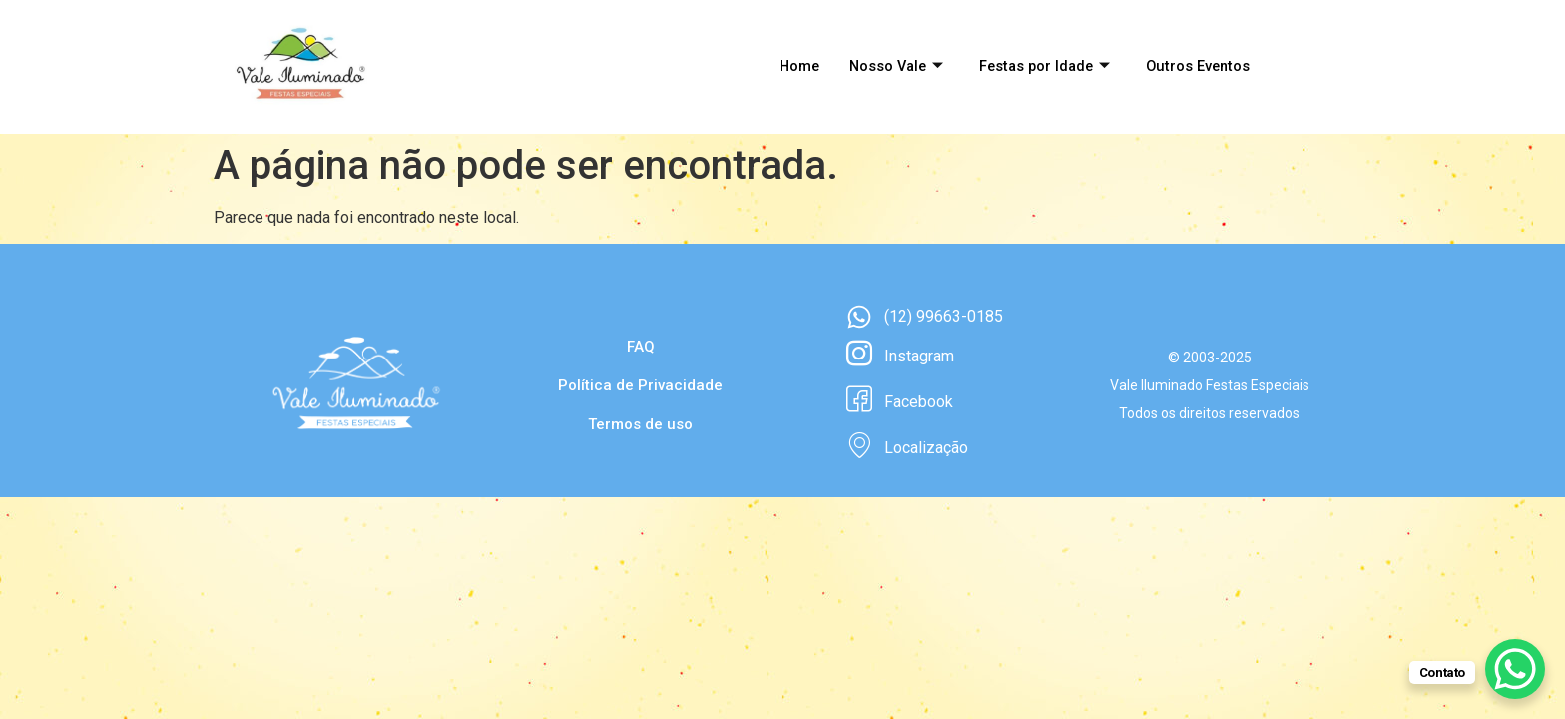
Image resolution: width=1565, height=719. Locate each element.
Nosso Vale (886, 67)
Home (786, 67)
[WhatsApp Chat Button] (1515, 669)
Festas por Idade (1039, 67)
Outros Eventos (1196, 67)
